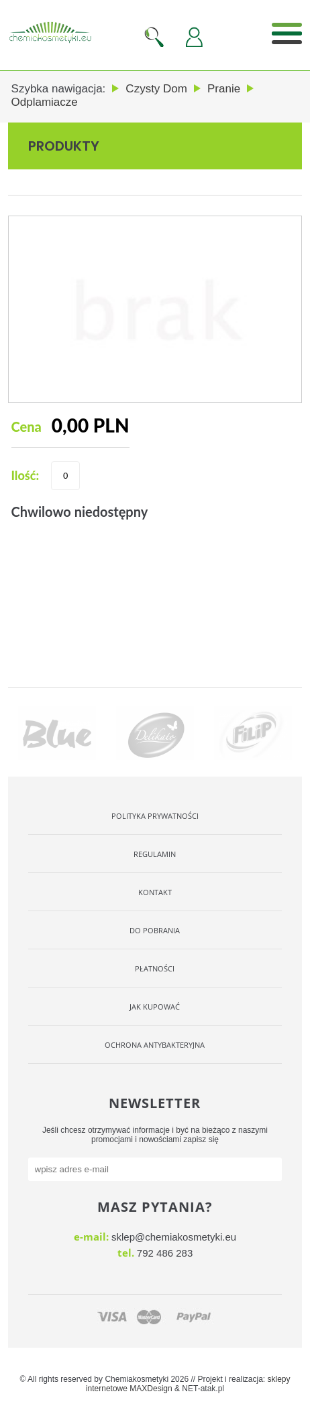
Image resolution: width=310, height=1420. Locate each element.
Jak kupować (155, 1007)
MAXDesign (151, 1388)
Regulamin (155, 854)
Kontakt (155, 892)
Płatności (154, 968)
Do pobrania (155, 930)
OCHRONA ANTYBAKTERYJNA (155, 1045)
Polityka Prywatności (155, 816)
